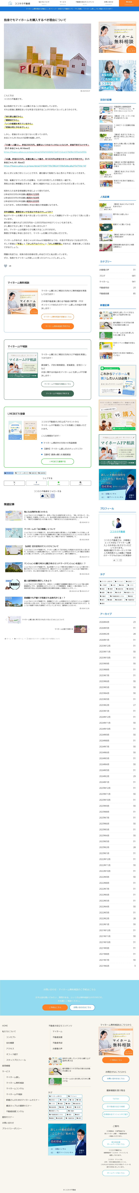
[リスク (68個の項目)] (131, 585)
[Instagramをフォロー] (52, 496)
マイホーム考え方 (21, 473)
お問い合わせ (8, 1123)
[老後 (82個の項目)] (122, 585)
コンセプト (11, 1037)
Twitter (116, 1099)
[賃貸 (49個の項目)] (111, 589)
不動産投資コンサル (15, 1111)
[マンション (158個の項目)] (119, 581)
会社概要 (10, 1043)
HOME (5, 1025)
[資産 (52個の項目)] (103, 589)
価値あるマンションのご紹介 (116, 1114)
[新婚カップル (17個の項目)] (129, 592)
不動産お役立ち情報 (116, 1106)
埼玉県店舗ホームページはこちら (116, 1143)
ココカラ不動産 (117, 531)
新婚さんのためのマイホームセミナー (23, 1100)
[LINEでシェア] (58, 483)
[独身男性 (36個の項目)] (131, 589)
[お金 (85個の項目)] (114, 585)
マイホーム (9, 473)
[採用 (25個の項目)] (110, 592)
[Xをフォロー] (47, 496)
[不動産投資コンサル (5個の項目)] (118, 596)
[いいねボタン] (5, 266)
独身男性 (41, 473)
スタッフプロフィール (16, 1060)
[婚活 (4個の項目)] (131, 596)
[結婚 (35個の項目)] (102, 592)
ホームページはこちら (116, 1173)
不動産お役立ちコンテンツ (60, 1025)
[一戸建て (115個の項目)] (104, 585)
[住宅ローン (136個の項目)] (130, 581)
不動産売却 (57, 1043)
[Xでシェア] (14, 483)
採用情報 (6, 1065)
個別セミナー (8, 1117)
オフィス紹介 (12, 1054)
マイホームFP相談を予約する (57, 393)
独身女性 (33, 473)
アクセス (10, 1048)
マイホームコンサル (15, 1088)
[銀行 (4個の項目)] (102, 600)
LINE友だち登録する (58, 461)
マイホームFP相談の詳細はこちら (57, 384)
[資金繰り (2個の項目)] (119, 600)
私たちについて (9, 1031)
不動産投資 (57, 1037)
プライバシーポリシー (12, 1128)
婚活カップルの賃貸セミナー (19, 1105)
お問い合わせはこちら (82, 1007)
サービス (6, 1071)
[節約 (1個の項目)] (117, 603)
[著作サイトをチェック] (42, 496)
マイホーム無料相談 (15, 1083)
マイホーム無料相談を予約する (57, 326)
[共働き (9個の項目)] (104, 596)
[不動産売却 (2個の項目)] (130, 600)
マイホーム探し (13, 1077)
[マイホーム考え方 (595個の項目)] (106, 581)
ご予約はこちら (55, 1007)
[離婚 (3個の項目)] (110, 600)
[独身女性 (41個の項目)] (120, 589)
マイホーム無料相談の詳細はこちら (58, 317)
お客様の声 (57, 1048)
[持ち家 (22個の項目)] (118, 592)
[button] (80, 483)
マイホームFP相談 (14, 1094)
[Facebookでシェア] (36, 483)
